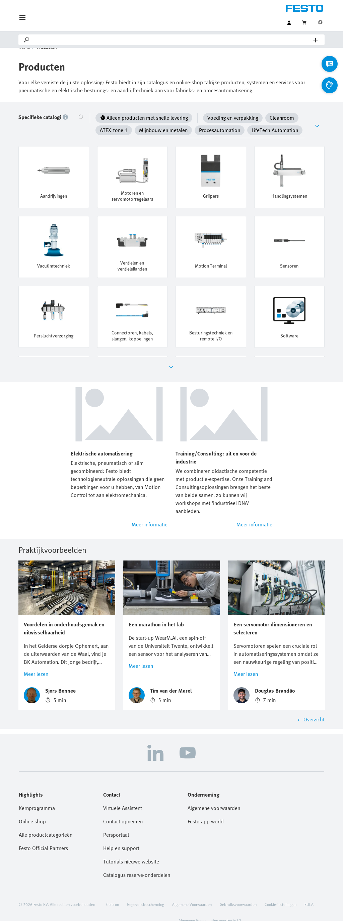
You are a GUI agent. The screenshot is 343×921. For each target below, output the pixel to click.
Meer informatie (149, 513)
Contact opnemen (123, 810)
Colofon (112, 893)
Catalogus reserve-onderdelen (136, 863)
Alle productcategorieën (45, 823)
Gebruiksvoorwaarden (238, 893)
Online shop (32, 810)
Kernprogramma (37, 797)
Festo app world (206, 810)
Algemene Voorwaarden (192, 893)
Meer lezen (36, 662)
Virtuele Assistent (122, 797)
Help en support (121, 837)
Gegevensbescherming (145, 893)
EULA (309, 893)
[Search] (172, 39)
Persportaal (116, 823)
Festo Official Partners (43, 837)
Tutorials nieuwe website (131, 850)
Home (24, 57)
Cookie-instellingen (280, 893)
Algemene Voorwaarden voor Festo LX (210, 909)
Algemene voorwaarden (214, 797)
